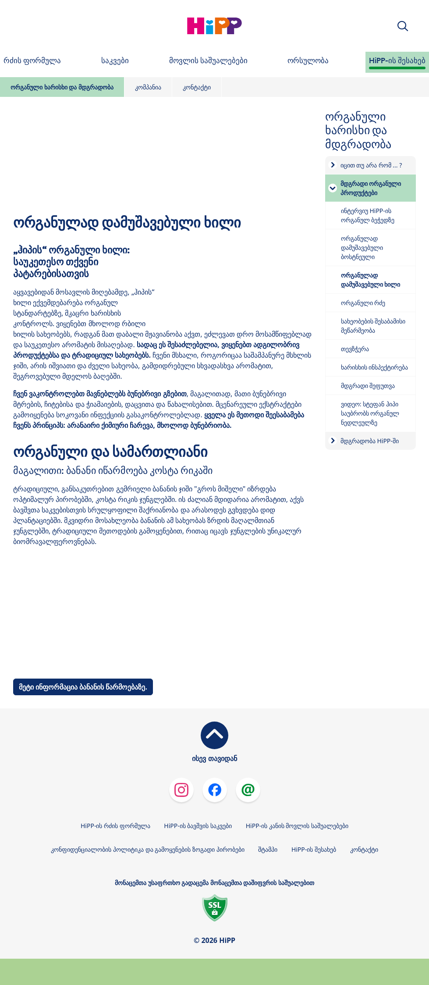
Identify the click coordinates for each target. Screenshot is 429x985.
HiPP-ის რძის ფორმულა (115, 825)
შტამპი (267, 849)
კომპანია (148, 87)
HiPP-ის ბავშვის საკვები (198, 825)
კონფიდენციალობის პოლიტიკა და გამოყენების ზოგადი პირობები (147, 849)
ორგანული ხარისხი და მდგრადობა (62, 87)
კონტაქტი (197, 87)
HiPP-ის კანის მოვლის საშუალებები (297, 825)
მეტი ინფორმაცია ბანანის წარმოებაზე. (83, 687)
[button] (402, 26)
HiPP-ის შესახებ (313, 849)
